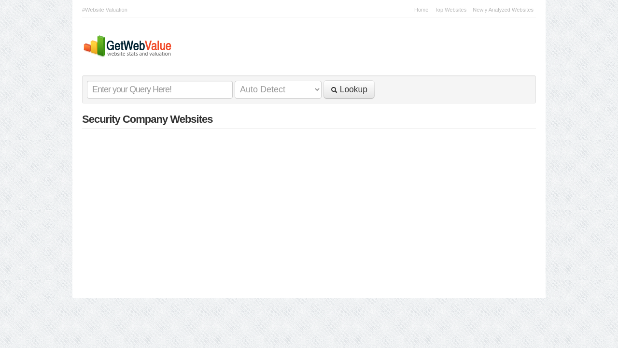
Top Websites (450, 10)
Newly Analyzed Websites (503, 10)
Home (421, 10)
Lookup (349, 89)
